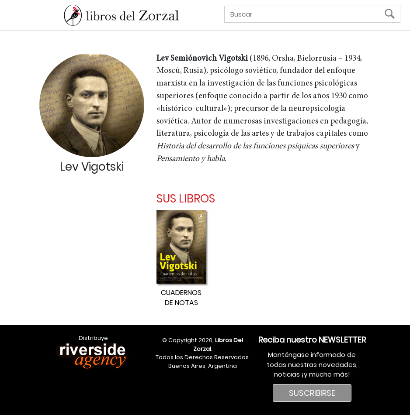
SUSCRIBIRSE (312, 393)
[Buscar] (306, 14)
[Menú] (11, 16)
